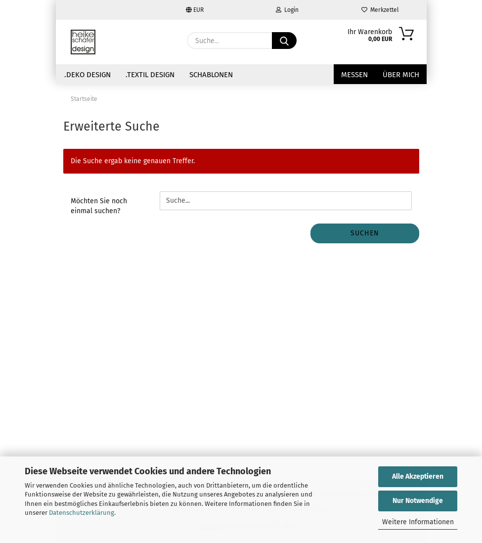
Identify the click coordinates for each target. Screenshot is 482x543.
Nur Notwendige (418, 501)
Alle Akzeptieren (417, 476)
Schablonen (211, 74)
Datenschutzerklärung (81, 512)
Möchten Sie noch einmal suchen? (99, 206)
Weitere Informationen (418, 522)
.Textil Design (150, 74)
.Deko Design (87, 74)
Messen (354, 74)
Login (287, 9)
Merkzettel (380, 9)
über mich (401, 74)
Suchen (365, 233)
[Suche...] (284, 40)
